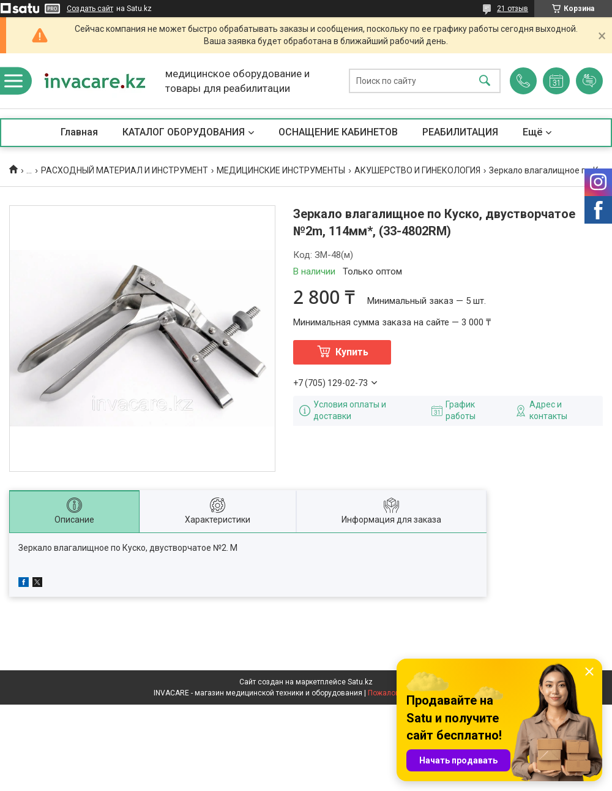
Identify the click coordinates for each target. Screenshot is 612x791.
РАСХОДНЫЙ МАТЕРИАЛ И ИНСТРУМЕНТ (124, 170)
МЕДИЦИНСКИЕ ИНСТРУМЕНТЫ (281, 170)
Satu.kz (360, 682)
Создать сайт (90, 8)
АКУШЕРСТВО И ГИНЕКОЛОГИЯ (417, 170)
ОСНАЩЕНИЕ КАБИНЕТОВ (338, 132)
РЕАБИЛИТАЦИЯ (460, 132)
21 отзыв (512, 8)
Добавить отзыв (589, 80)
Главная (79, 132)
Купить (351, 352)
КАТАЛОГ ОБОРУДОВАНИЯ (183, 132)
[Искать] (484, 81)
